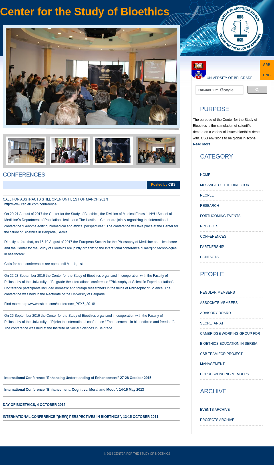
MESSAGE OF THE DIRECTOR (224, 185)
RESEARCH (209, 206)
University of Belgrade (229, 78)
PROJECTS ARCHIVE (217, 420)
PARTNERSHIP (212, 247)
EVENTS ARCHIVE (215, 410)
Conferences (24, 174)
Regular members (217, 292)
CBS (172, 185)
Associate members (219, 303)
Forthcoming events (220, 216)
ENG (267, 75)
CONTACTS (209, 257)
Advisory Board (215, 313)
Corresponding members (224, 374)
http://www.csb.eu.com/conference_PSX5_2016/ (58, 304)
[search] (218, 90)
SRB (266, 65)
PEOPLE (207, 195)
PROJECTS (209, 226)
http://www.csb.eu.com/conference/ (30, 204)
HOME (205, 175)
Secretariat (211, 323)
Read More (201, 144)
